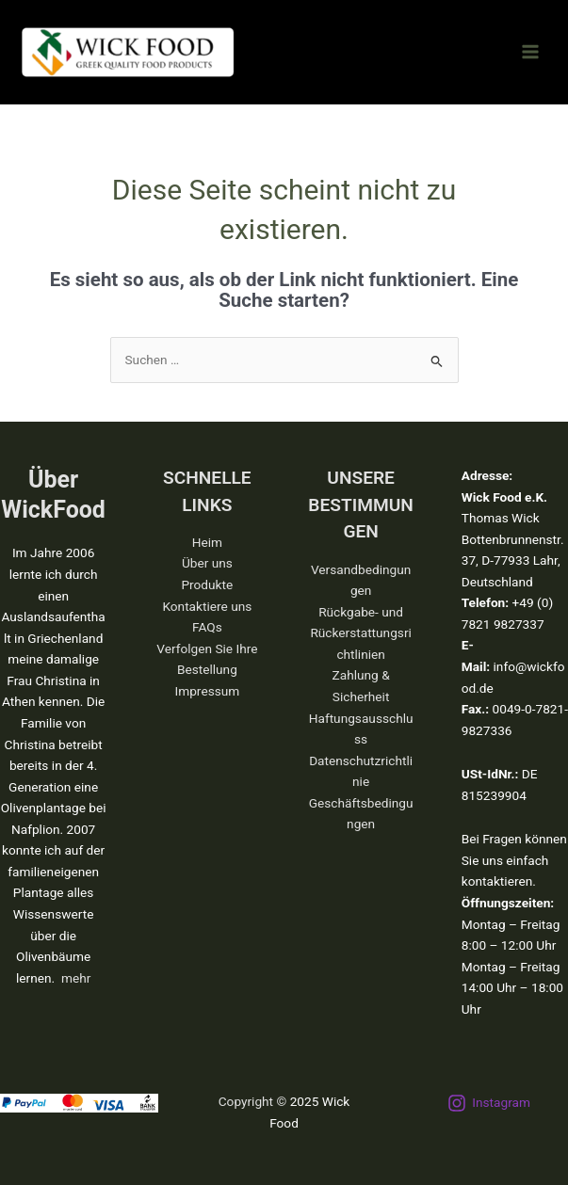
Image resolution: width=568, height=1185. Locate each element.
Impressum (206, 690)
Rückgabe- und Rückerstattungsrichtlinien (361, 633)
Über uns (207, 562)
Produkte (207, 584)
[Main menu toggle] (530, 52)
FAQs (207, 626)
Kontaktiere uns (207, 606)
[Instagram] (489, 1103)
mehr (75, 977)
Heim (207, 542)
